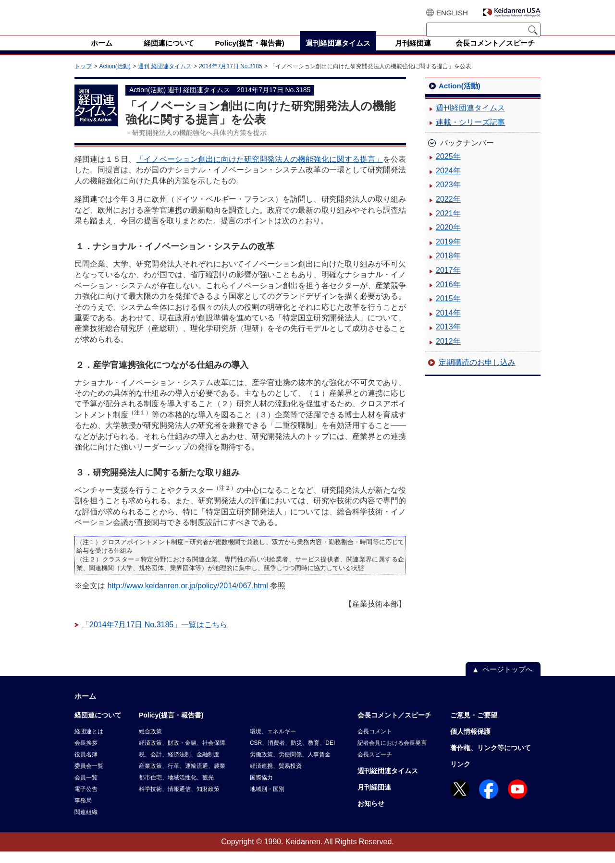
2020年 (448, 239)
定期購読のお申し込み (477, 374)
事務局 (83, 812)
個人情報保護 (470, 743)
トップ (83, 77)
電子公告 (86, 800)
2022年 (448, 211)
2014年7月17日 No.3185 (230, 77)
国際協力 (261, 789)
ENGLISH (452, 13)
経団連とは (88, 743)
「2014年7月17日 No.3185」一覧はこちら (154, 636)
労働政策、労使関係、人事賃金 (290, 766)
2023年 (448, 196)
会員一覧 (86, 789)
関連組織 (86, 823)
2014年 (448, 324)
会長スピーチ (374, 766)
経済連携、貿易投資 (276, 777)
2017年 (448, 282)
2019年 (448, 253)
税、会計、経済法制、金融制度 (179, 766)
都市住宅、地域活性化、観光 (176, 789)
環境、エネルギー (273, 743)
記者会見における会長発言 (392, 754)
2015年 (448, 310)
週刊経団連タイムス (470, 119)
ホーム (85, 708)
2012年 (448, 353)
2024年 (448, 182)
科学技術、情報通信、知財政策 (179, 800)
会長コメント (374, 743)
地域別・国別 (267, 800)
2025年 (448, 168)
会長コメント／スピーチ (394, 726)
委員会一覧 (88, 777)
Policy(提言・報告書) (171, 726)
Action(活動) (114, 77)
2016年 (448, 296)
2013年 (448, 338)
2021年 (448, 225)
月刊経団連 (374, 798)
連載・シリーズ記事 (470, 134)
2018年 (448, 267)
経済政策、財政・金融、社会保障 (182, 754)
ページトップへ (507, 681)
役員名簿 (86, 766)
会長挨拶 (86, 754)
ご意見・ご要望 (473, 726)
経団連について (98, 726)
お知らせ (370, 815)
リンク (460, 775)
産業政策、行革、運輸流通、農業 (182, 777)
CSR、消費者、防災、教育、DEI (292, 754)
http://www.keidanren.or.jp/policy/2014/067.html (187, 597)
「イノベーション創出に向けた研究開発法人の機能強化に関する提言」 (259, 171)
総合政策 (150, 743)
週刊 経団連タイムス (164, 77)
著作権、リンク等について (490, 759)
